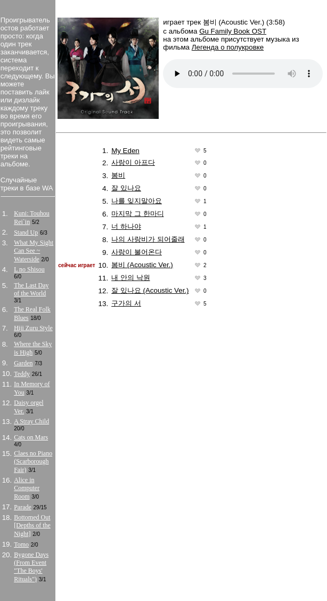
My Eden (125, 151)
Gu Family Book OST (232, 31)
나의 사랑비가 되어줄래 (147, 239)
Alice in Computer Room (26, 488)
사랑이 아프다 (133, 162)
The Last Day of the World (31, 289)
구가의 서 (126, 303)
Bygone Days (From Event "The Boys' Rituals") (31, 567)
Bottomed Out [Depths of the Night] (32, 526)
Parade (22, 507)
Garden (23, 363)
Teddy (22, 374)
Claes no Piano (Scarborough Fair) (33, 462)
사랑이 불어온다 (136, 252)
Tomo (21, 544)
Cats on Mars (31, 437)
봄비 (118, 175)
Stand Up (26, 232)
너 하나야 (126, 226)
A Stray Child (31, 421)
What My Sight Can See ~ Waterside (33, 251)
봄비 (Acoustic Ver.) (142, 265)
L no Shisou (29, 269)
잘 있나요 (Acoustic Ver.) (150, 290)
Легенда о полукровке (228, 47)
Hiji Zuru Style (33, 328)
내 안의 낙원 (130, 278)
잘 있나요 (126, 188)
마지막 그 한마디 (137, 214)
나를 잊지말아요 (136, 201)
